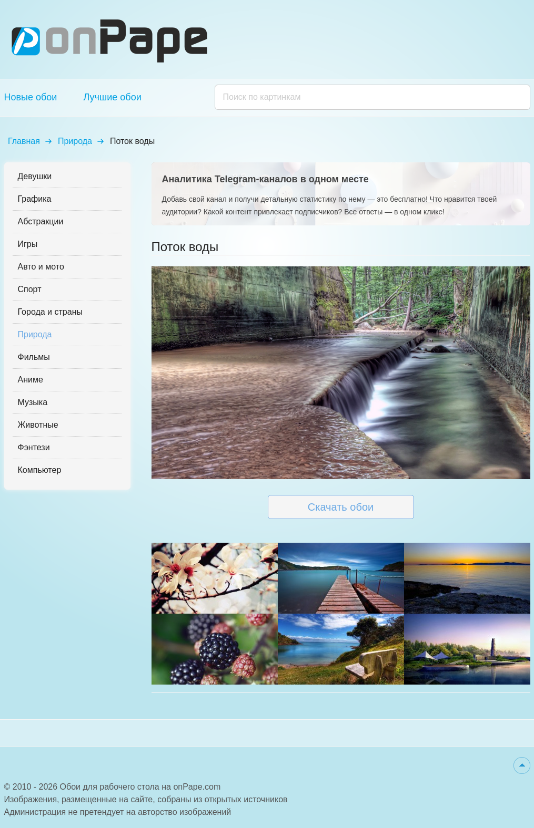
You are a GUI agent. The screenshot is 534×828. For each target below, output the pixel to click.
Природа (75, 141)
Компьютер (40, 469)
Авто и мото (41, 266)
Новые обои (30, 97)
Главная (24, 141)
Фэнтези (34, 447)
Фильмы (34, 357)
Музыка (33, 402)
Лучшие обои (112, 97)
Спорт (30, 289)
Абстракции (41, 221)
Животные (38, 424)
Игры (28, 244)
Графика (35, 198)
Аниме (30, 379)
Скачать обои (341, 507)
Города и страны (50, 311)
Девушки (35, 176)
